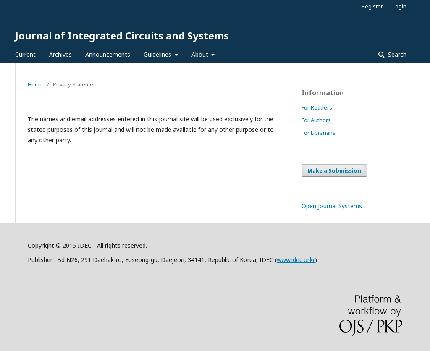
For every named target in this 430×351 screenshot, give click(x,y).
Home (35, 84)
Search (396, 54)
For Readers (317, 107)
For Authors (316, 120)
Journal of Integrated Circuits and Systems (122, 35)
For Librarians (319, 132)
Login (399, 6)
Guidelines (158, 54)
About (200, 54)
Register (372, 6)
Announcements (107, 54)
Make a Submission (334, 170)
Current (25, 54)
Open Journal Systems (332, 206)
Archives (60, 54)
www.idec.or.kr (296, 260)
